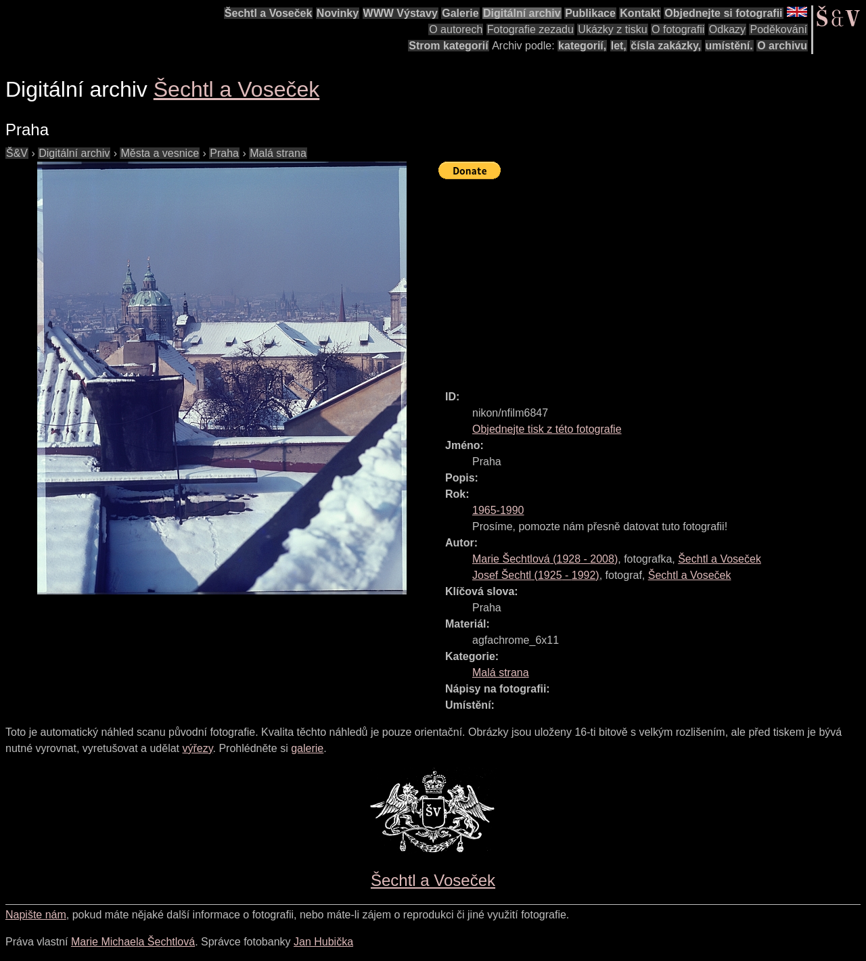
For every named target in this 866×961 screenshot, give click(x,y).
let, (618, 45)
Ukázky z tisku (612, 29)
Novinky (338, 13)
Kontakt (640, 13)
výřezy (197, 748)
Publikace (590, 13)
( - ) (545, 559)
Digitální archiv (522, 13)
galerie (307, 748)
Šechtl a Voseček (269, 13)
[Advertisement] (652, 278)
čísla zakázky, (666, 45)
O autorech (455, 29)
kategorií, (582, 45)
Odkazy (727, 29)
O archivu (782, 45)
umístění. (729, 45)
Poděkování (778, 29)
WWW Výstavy (400, 13)
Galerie (460, 13)
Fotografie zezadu (530, 29)
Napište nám (35, 914)
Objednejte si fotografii (723, 13)
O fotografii (678, 29)
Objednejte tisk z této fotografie (547, 429)
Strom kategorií (448, 45)
